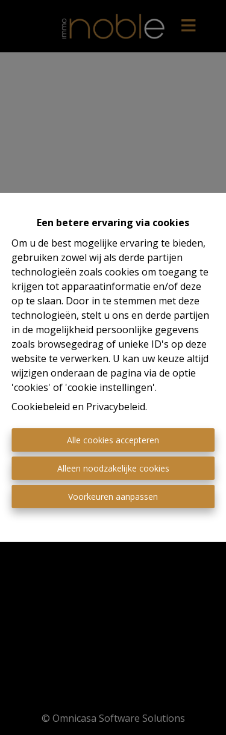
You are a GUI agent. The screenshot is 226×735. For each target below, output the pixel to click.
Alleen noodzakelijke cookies (113, 468)
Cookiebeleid (40, 406)
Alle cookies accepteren (113, 440)
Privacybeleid (115, 406)
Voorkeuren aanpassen (113, 496)
